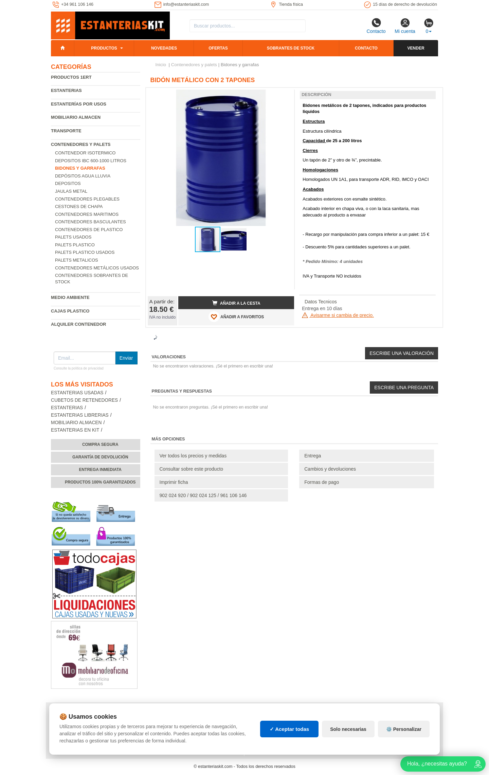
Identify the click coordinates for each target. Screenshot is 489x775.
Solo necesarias (348, 729)
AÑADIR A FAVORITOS (236, 316)
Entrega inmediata (100, 469)
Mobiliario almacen (76, 117)
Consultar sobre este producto (191, 469)
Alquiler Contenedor (78, 324)
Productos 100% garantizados (100, 482)
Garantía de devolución (100, 457)
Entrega (312, 455)
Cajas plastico (70, 311)
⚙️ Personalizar (403, 729)
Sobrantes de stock (290, 48)
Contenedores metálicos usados (97, 267)
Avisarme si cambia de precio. (338, 315)
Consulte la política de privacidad (79, 368)
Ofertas (218, 48)
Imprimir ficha (174, 482)
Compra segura (100, 444)
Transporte (66, 130)
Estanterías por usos (78, 104)
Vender (416, 48)
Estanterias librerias (80, 415)
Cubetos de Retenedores (84, 400)
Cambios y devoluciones (330, 469)
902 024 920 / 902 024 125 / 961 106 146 (203, 495)
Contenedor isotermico (85, 152)
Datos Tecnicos (321, 301)
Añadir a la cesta (236, 303)
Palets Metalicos (76, 260)
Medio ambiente (70, 297)
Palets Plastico (75, 244)
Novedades (164, 48)
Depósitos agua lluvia (82, 175)
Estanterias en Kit (75, 430)
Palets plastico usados (84, 252)
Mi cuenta (405, 26)
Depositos (68, 183)
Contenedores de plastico (89, 229)
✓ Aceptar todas (289, 729)
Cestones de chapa (79, 206)
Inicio (161, 64)
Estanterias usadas (77, 392)
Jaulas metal (71, 191)
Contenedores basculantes (90, 221)
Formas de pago (321, 482)
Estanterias (66, 90)
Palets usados (73, 237)
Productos (104, 48)
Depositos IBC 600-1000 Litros (90, 160)
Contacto (375, 26)
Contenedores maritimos (87, 214)
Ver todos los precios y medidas (193, 455)
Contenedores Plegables (87, 199)
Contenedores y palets (81, 144)
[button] (282, 95)
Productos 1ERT (71, 77)
